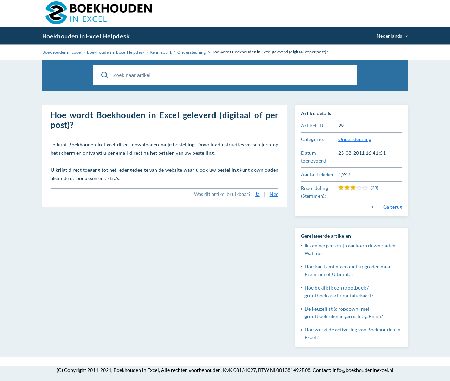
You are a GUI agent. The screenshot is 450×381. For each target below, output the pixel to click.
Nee (274, 194)
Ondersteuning (354, 139)
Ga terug (387, 207)
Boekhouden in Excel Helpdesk (86, 36)
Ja (257, 194)
